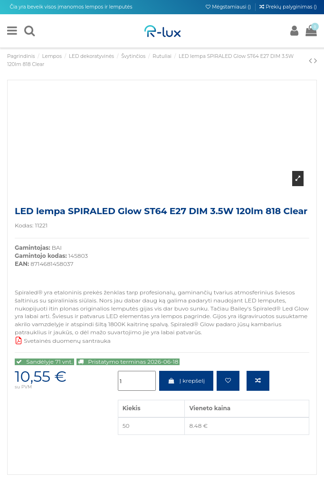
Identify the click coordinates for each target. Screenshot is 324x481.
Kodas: (24, 225)
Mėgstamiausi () (229, 7)
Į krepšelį (186, 380)
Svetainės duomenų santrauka (63, 340)
